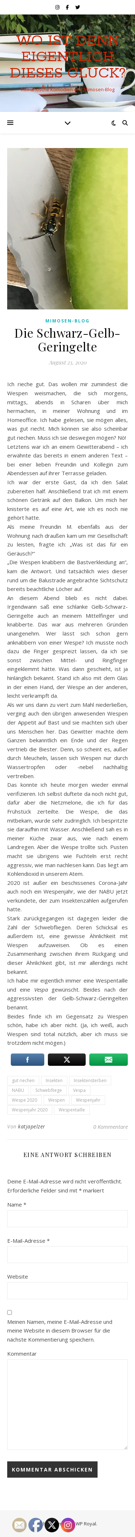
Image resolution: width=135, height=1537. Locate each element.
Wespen (56, 1100)
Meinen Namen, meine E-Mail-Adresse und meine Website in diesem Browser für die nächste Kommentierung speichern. (59, 1330)
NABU (18, 1090)
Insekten (54, 1080)
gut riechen (23, 1080)
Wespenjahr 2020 (30, 1110)
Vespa (79, 1090)
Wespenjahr (88, 1100)
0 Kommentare (110, 1126)
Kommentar (22, 1353)
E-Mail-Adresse (28, 1240)
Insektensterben (90, 1080)
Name (16, 1204)
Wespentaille (72, 1110)
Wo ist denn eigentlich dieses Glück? (68, 57)
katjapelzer (31, 1126)
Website (17, 1276)
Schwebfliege (48, 1090)
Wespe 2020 (24, 1100)
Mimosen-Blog (67, 321)
